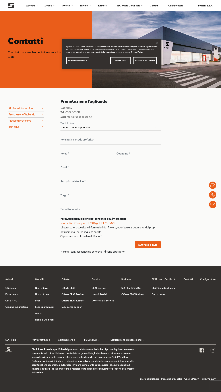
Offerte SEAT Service (73, 294)
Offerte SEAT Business (73, 300)
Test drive (14, 126)
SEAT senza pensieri (72, 307)
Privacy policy (208, 379)
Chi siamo (10, 288)
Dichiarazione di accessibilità (123, 340)
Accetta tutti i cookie (145, 60)
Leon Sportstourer (44, 307)
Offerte (66, 5)
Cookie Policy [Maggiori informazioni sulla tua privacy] (137, 52)
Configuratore (175, 5)
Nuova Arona (42, 294)
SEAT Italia (10, 340)
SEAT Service (99, 288)
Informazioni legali (149, 379)
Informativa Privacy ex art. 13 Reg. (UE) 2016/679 (87, 223)
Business (102, 5)
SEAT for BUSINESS (131, 288)
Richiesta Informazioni (21, 108)
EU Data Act (90, 340)
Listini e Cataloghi (44, 319)
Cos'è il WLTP (12, 300)
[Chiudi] (157, 43)
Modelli (48, 5)
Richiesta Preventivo (20, 120)
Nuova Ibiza (41, 288)
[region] (111, 54)
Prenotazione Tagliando (22, 114)
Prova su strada (40, 340)
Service (84, 5)
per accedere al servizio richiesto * (81, 236)
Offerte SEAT (68, 288)
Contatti (154, 5)
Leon (37, 300)
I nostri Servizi (99, 294)
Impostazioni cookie (171, 379)
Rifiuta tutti (120, 60)
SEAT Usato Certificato (128, 5)
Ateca (38, 313)
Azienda (30, 5)
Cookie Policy (191, 379)
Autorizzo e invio (147, 244)
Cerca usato (158, 294)
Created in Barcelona (16, 307)
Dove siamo (11, 294)
